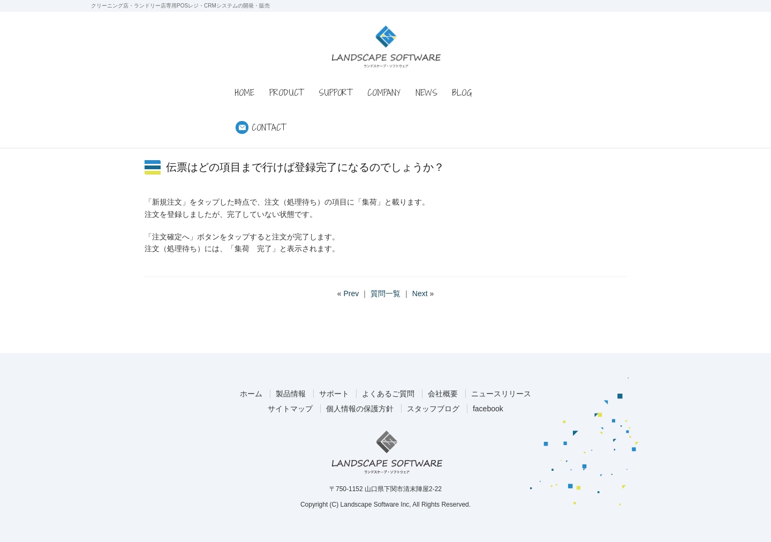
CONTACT (269, 127)
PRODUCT (286, 93)
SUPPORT (335, 93)
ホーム (251, 393)
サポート (334, 393)
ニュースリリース (501, 393)
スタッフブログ (433, 408)
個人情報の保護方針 (360, 408)
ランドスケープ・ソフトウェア (386, 46)
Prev (351, 293)
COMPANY (383, 93)
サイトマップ (290, 408)
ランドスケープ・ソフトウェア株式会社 (387, 452)
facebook (488, 408)
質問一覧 (385, 293)
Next (420, 293)
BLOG (462, 93)
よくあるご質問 (388, 393)
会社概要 (443, 393)
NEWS (426, 93)
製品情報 (291, 393)
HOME (244, 93)
